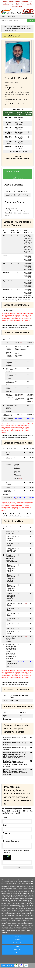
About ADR (17, 939)
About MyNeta (17, 936)
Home (3, 16)
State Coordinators (17, 942)
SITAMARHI (7, 28)
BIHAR (24, 26)
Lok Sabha (11, 16)
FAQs (17, 953)
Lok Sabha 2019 (14, 26)
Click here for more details (18, 151)
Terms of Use (17, 949)
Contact (17, 946)
